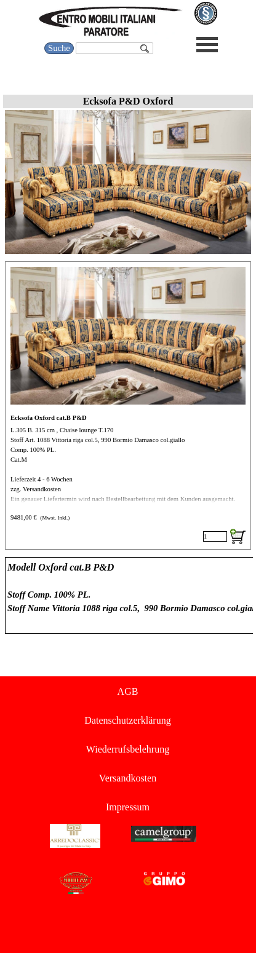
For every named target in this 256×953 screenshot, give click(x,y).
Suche (59, 48)
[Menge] (215, 536)
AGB (128, 691)
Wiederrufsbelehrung (127, 749)
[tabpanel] (128, 595)
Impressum (128, 807)
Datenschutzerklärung (127, 720)
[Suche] (114, 48)
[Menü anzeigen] (207, 44)
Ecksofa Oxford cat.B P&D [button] (48, 417)
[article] (128, 405)
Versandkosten (127, 778)
